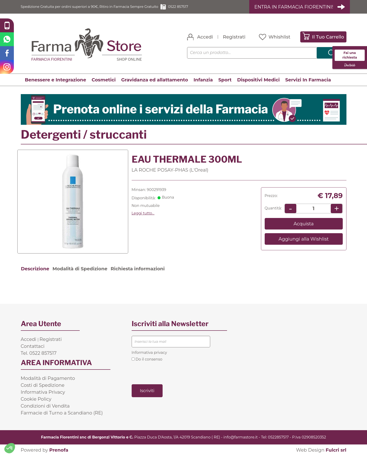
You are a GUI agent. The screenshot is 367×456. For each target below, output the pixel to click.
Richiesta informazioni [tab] (138, 268)
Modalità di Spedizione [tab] (79, 268)
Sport (224, 80)
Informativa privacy (149, 352)
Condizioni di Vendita (45, 406)
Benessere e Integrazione (55, 80)
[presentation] (167, 373)
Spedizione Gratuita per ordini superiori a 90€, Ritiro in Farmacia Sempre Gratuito (96, 7)
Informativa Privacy (43, 392)
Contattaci (33, 346)
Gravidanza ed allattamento (154, 80)
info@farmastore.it (240, 437)
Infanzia (203, 80)
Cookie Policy (36, 399)
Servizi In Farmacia (308, 80)
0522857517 (278, 437)
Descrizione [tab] (35, 268)
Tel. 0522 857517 (39, 353)
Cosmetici (104, 80)
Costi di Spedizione (43, 385)
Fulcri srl (336, 450)
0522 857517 (191, 7)
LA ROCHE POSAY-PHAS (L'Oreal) (170, 170)
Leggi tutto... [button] (143, 213)
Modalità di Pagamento (48, 378)
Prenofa (58, 450)
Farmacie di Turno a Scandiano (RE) (62, 413)
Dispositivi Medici (258, 80)
